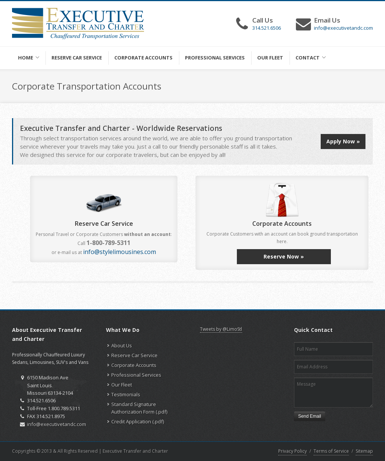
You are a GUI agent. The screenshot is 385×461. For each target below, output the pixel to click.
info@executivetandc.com (343, 27)
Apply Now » (343, 141)
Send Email (309, 416)
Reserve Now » (284, 256)
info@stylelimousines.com (119, 252)
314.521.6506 (266, 27)
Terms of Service (331, 451)
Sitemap (364, 451)
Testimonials (125, 394)
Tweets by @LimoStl (221, 329)
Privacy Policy (292, 451)
